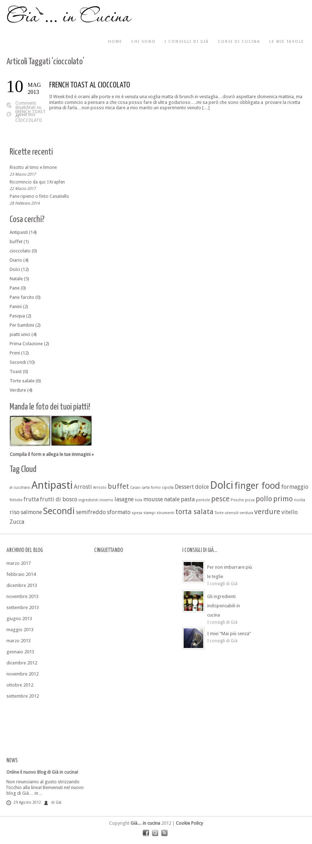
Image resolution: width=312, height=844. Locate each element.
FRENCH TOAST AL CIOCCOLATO (89, 85)
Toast (16, 371)
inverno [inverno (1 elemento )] (106, 500)
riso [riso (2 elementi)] (15, 512)
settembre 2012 (22, 696)
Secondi (18, 362)
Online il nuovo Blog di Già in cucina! (42, 772)
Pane (15, 288)
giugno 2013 (19, 618)
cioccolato (20, 250)
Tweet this (25, 114)
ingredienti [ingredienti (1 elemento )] (88, 500)
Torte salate (22, 380)
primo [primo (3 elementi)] (283, 498)
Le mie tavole (286, 41)
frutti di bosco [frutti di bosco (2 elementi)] (58, 499)
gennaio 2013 (20, 651)
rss (164, 833)
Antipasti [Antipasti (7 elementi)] (52, 485)
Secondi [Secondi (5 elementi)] (59, 511)
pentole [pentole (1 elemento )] (203, 500)
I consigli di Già (187, 41)
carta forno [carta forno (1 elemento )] (151, 487)
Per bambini (22, 325)
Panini (16, 306)
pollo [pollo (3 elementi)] (264, 498)
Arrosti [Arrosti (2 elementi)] (83, 486)
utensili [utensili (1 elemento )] (232, 513)
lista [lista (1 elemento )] (138, 500)
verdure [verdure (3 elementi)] (267, 511)
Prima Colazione (26, 343)
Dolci (15, 269)
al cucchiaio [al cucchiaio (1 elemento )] (20, 487)
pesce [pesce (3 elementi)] (220, 498)
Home (115, 41)
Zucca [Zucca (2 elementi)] (17, 521)
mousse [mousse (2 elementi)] (153, 499)
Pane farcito (22, 297)
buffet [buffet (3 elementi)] (118, 486)
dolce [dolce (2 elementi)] (202, 486)
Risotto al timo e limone (33, 167)
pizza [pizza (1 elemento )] (250, 500)
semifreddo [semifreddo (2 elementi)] (91, 512)
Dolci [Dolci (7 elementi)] (221, 485)
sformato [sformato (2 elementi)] (119, 512)
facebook (146, 833)
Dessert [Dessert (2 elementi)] (184, 486)
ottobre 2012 (19, 685)
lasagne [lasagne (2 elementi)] (124, 499)
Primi (15, 353)
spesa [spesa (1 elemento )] (137, 513)
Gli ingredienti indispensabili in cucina (223, 606)
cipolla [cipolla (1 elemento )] (168, 487)
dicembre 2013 (21, 585)
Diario (16, 260)
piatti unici (20, 334)
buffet (16, 241)
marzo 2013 (18, 640)
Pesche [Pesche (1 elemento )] (237, 500)
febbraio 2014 (21, 574)
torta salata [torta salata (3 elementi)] (194, 511)
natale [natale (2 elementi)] (172, 499)
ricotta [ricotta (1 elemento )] (299, 500)
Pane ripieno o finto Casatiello (39, 196)
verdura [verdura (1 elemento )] (246, 513)
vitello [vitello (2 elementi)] (289, 512)
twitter (155, 833)
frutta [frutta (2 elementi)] (31, 499)
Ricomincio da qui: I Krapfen (37, 181)
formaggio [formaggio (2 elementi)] (294, 486)
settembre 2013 (22, 607)
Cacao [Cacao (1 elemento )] (135, 487)
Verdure (18, 390)
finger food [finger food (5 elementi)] (257, 485)
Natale (16, 278)
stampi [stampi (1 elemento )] (149, 513)
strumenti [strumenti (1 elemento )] (165, 513)
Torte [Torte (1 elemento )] (219, 513)
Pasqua (17, 315)
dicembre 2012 (21, 662)
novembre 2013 (22, 596)
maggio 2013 (20, 629)
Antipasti (19, 232)
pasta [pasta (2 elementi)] (188, 499)
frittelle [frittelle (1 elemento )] (16, 500)
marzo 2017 (18, 563)
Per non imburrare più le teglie (229, 571)
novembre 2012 (22, 674)
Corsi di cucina (239, 41)
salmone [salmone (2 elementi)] (31, 512)
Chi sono (143, 41)
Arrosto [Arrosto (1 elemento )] (100, 487)
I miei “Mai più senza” (229, 633)
